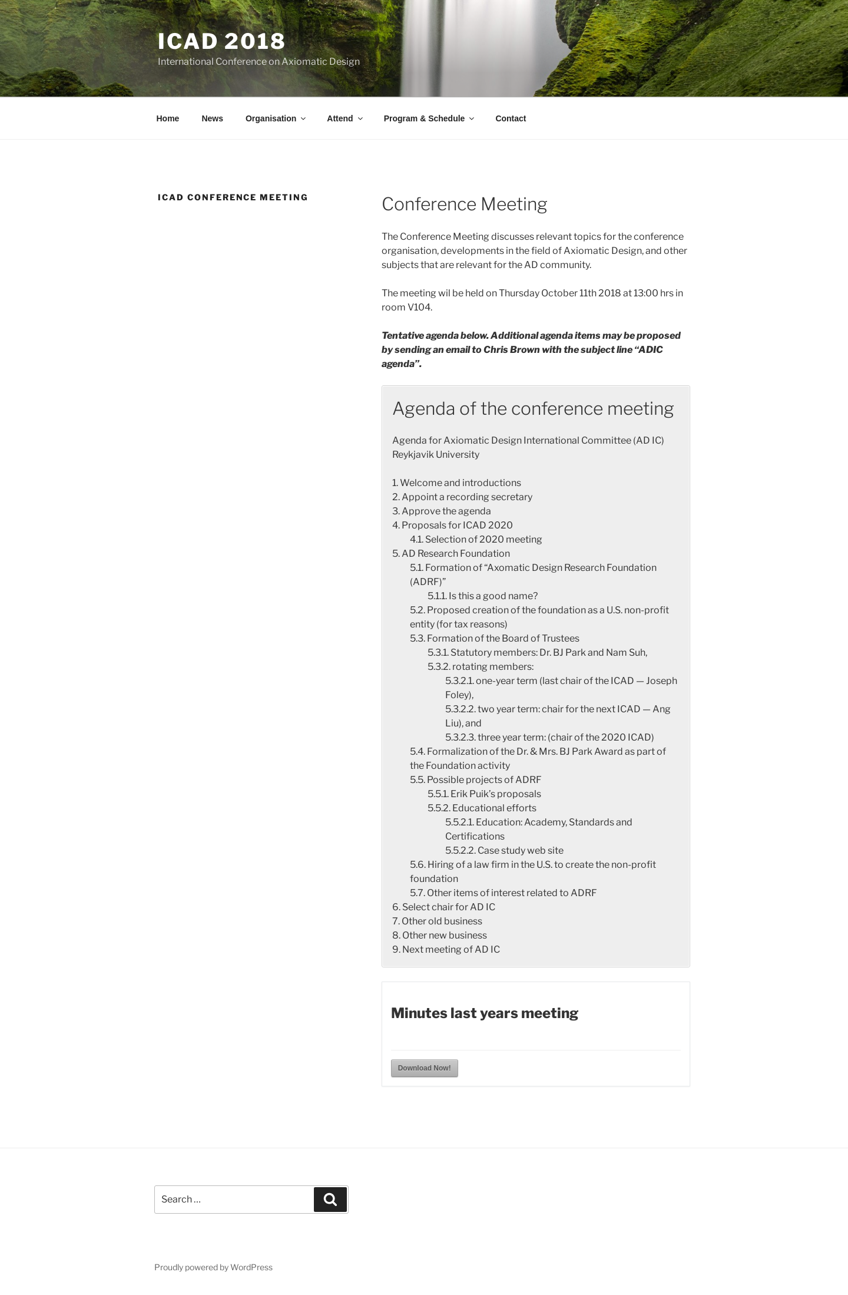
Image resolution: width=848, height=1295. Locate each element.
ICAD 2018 (222, 41)
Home (168, 118)
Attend (345, 118)
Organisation (276, 118)
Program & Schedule (430, 118)
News (212, 118)
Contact (510, 118)
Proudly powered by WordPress (213, 1267)
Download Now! (424, 1068)
